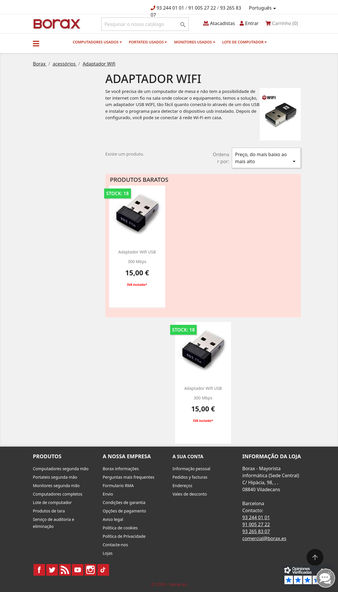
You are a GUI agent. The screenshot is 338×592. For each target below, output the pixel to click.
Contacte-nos (115, 544)
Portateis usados (148, 42)
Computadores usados (97, 42)
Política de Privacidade (124, 536)
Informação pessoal (191, 468)
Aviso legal (113, 519)
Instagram (90, 570)
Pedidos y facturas (189, 477)
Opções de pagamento (124, 511)
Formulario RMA (118, 485)
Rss (65, 570)
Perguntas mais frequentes (128, 477)
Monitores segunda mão (56, 485)
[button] (36, 43)
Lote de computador (244, 42)
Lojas (108, 553)
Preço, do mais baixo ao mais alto (266, 158)
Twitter (52, 570)
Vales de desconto (189, 494)
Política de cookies (120, 528)
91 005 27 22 (202, 8)
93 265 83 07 (256, 531)
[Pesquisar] (145, 24)
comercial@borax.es (264, 538)
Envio (108, 494)
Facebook (39, 570)
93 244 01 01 (170, 8)
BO (56, 23)
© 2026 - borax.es (169, 584)
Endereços (182, 485)
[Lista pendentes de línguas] (263, 8)
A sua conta (187, 456)
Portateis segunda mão (55, 477)
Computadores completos (57, 494)
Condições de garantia (124, 502)
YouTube (77, 570)
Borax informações (121, 468)
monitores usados (194, 42)
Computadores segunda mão (60, 468)
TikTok (103, 570)
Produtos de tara (49, 511)
